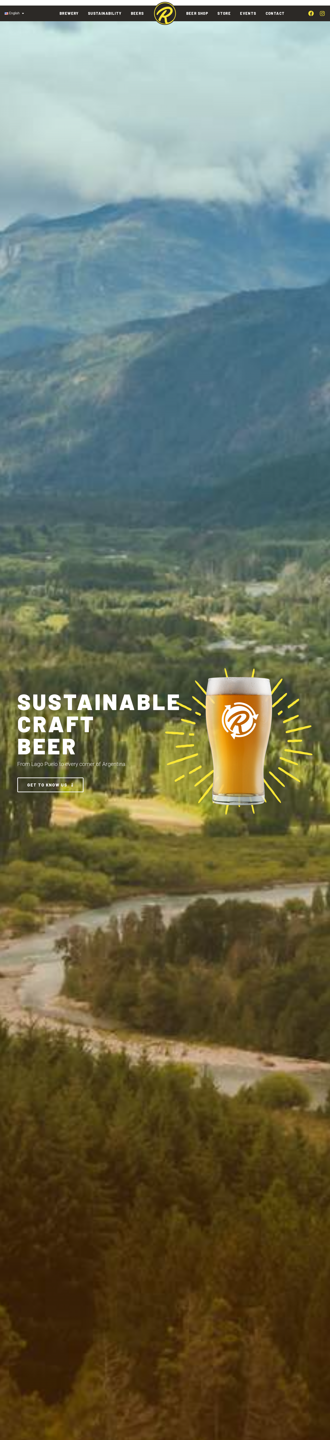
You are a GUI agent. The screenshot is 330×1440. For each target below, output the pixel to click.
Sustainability (105, 13)
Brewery (69, 13)
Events (248, 13)
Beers (137, 13)
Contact (275, 13)
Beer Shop (197, 13)
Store (224, 13)
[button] (50, 784)
